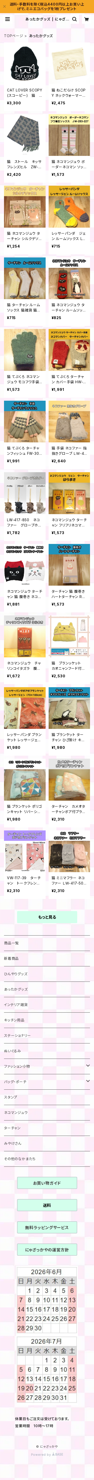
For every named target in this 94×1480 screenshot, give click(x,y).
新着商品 (11, 958)
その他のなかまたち (20, 1159)
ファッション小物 (17, 1066)
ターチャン (12, 1128)
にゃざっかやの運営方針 (47, 1249)
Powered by (47, 1455)
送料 (47, 1205)
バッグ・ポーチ (15, 1082)
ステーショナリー (17, 1035)
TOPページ (13, 36)
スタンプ (10, 1097)
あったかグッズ (16, 989)
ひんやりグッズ (16, 974)
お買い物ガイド (47, 1183)
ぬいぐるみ (12, 1051)
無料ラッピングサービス (47, 1227)
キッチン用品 (14, 1020)
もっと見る (47, 917)
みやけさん (13, 1143)
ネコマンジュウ (16, 1112)
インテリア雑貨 (16, 1004)
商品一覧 (11, 943)
